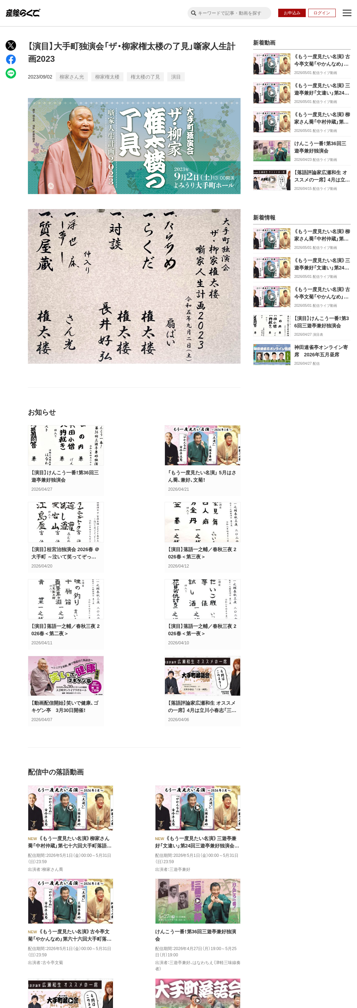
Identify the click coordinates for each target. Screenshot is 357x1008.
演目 (176, 77)
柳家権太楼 (107, 77)
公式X (20, 922)
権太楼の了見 (145, 77)
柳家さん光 (72, 77)
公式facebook (66, 922)
